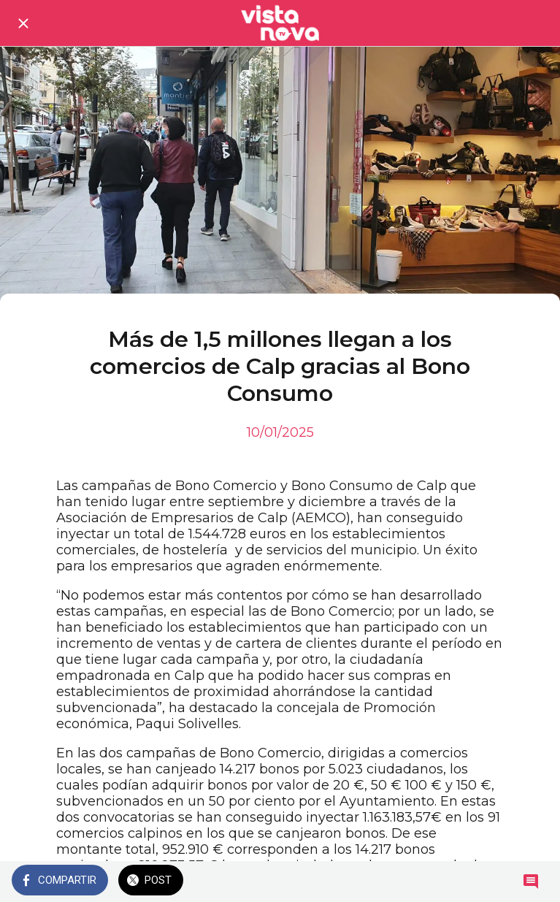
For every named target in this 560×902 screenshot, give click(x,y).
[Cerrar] (23, 23)
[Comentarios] (530, 881)
